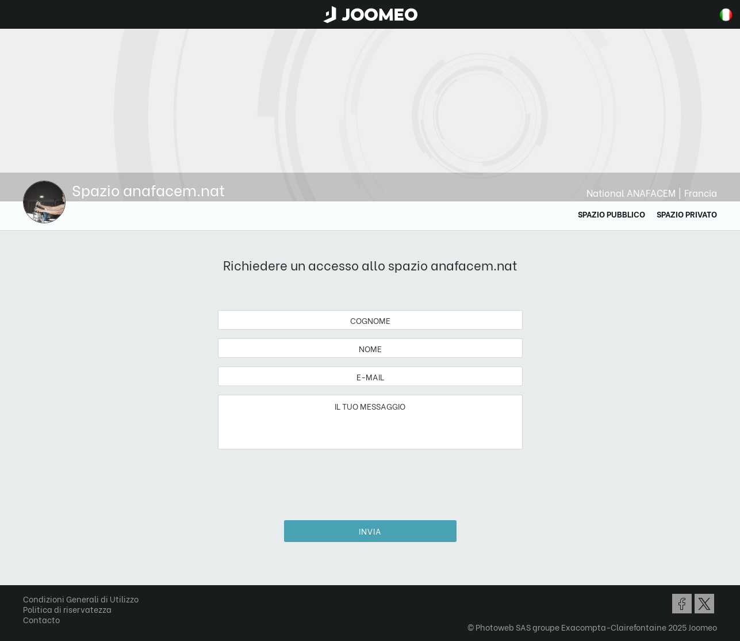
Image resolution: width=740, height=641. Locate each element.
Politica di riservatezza (67, 609)
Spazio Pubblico (611, 214)
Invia (370, 531)
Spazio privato (687, 214)
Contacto (41, 619)
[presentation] (370, 480)
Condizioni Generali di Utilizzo (81, 599)
